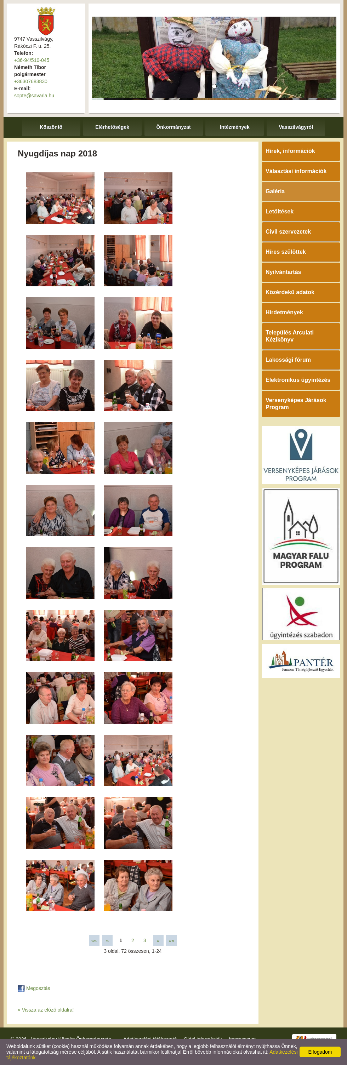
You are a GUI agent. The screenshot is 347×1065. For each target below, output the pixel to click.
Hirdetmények (284, 312)
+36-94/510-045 (31, 60)
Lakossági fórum (288, 360)
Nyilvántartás (283, 272)
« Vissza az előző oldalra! (46, 1010)
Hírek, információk (290, 151)
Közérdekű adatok (290, 292)
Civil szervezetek (288, 232)
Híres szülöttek (286, 252)
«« (94, 940)
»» (172, 940)
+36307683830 (30, 81)
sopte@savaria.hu (34, 95)
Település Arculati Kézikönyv (290, 336)
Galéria (275, 191)
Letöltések (280, 211)
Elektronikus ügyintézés (298, 380)
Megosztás (34, 988)
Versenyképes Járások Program (296, 403)
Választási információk (296, 171)
